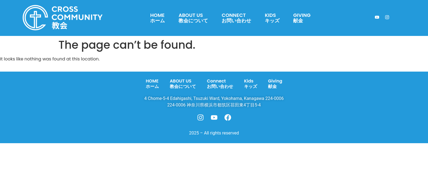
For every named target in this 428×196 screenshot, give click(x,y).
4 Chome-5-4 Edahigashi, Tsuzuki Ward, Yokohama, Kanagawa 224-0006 (214, 98)
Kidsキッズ (272, 18)
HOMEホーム (157, 18)
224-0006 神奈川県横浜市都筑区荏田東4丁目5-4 (214, 105)
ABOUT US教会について (193, 18)
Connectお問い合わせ (236, 18)
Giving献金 (302, 18)
